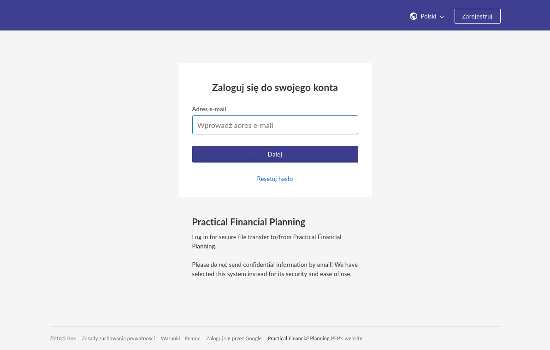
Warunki (170, 338)
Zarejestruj (477, 16)
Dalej (275, 154)
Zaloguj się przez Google (234, 338)
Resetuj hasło (275, 178)
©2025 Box (63, 338)
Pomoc (193, 338)
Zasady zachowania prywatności (118, 338)
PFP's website (346, 338)
